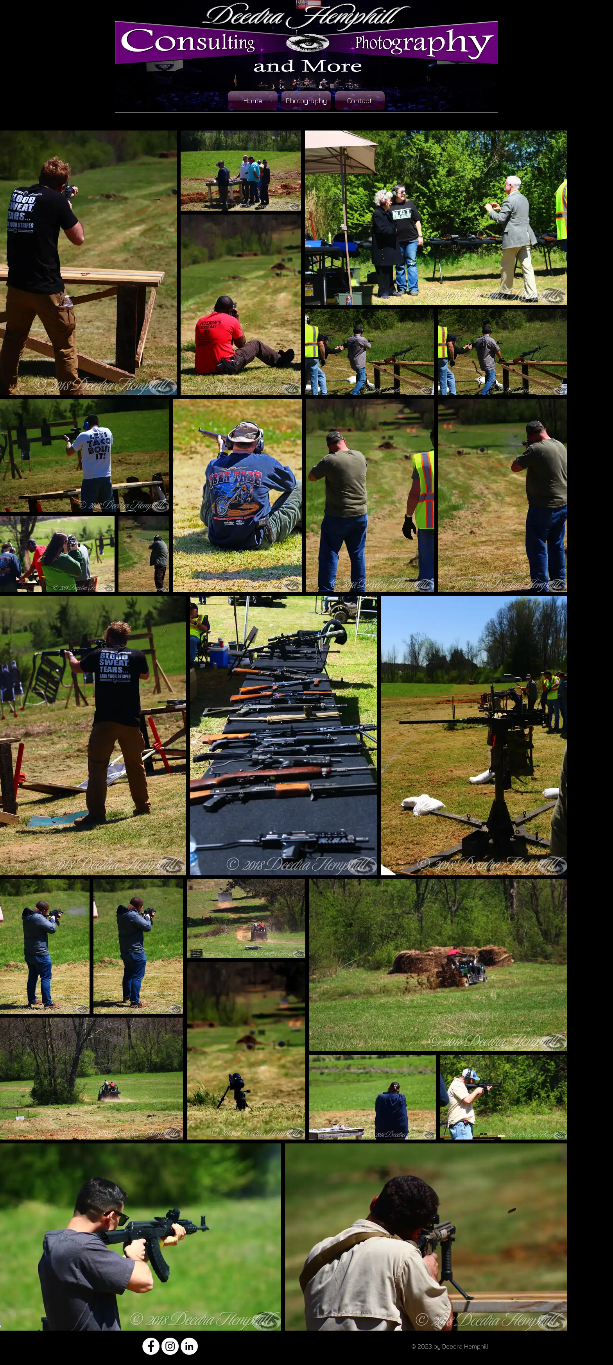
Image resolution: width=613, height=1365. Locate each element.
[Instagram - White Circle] (170, 1346)
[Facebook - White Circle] (151, 1346)
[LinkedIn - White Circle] (189, 1346)
